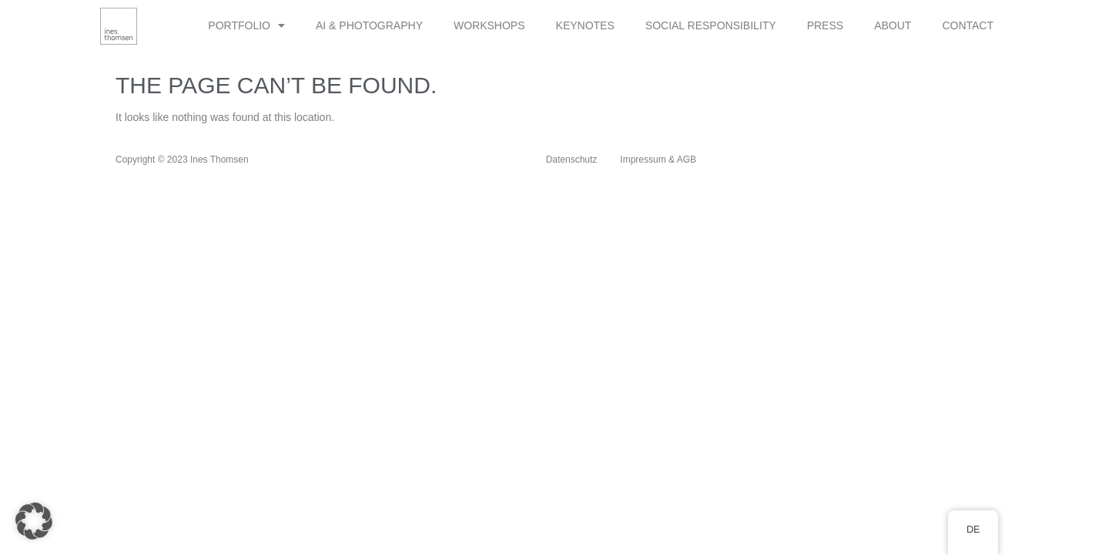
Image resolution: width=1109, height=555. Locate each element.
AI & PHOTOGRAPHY (369, 25)
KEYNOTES (585, 25)
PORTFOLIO (246, 25)
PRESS (825, 25)
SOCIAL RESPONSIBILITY (710, 25)
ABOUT (892, 25)
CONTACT (967, 25)
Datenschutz (572, 159)
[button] (34, 521)
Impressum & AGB (658, 159)
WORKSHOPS (489, 25)
